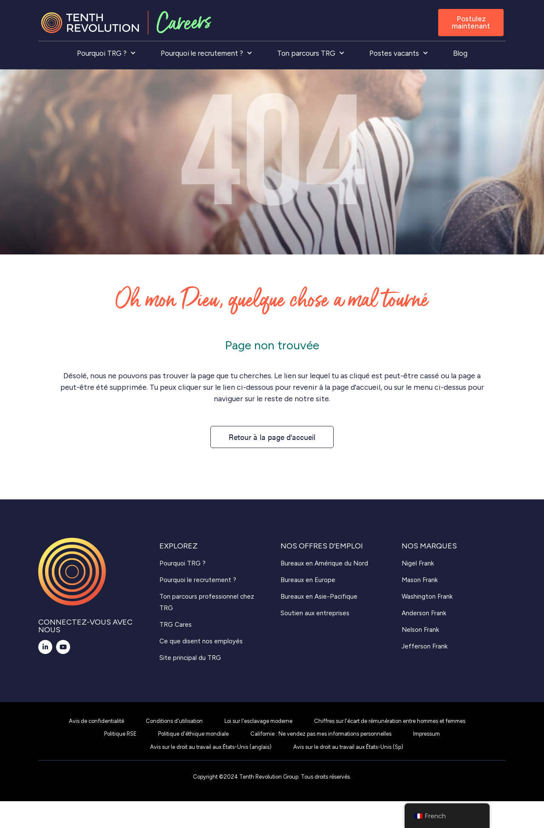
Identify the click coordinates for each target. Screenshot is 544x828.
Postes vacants (398, 53)
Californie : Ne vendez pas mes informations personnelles (320, 734)
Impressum (426, 734)
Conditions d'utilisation (174, 721)
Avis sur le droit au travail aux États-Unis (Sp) (348, 747)
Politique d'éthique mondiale (193, 734)
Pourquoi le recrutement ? (206, 53)
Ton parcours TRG (310, 53)
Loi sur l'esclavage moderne (258, 721)
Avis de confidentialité (96, 721)
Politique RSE (120, 734)
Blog (460, 53)
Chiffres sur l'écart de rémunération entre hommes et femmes (389, 721)
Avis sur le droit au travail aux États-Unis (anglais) (211, 747)
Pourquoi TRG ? (106, 53)
